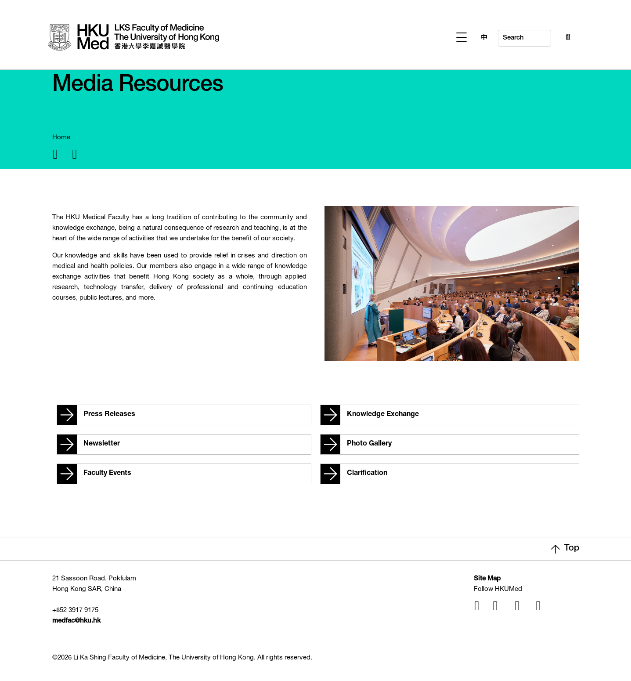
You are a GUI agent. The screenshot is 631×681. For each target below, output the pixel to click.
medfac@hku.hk (76, 621)
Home (61, 137)
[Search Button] (549, 36)
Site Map (487, 579)
